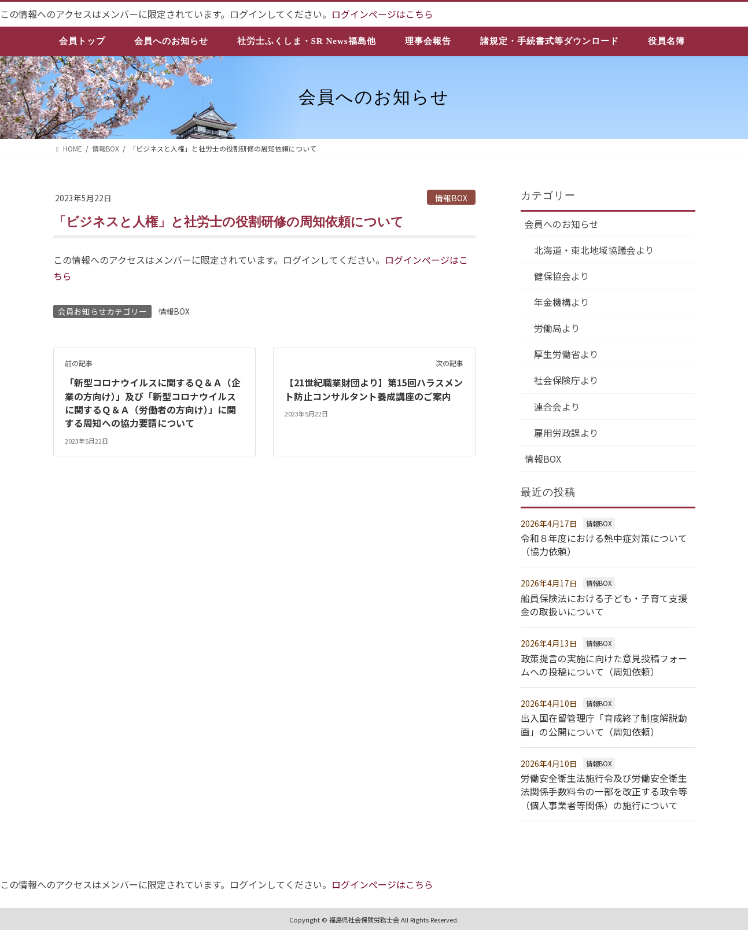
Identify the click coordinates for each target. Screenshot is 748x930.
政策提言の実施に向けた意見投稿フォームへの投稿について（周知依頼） (604, 663)
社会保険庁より (567, 381)
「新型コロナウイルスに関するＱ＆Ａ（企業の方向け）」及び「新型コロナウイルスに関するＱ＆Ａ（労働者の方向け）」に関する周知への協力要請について (153, 400)
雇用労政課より (567, 434)
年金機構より (562, 302)
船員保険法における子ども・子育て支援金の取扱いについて (604, 604)
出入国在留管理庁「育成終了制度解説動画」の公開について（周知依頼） (604, 722)
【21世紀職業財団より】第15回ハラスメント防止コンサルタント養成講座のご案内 (374, 387)
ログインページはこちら (382, 14)
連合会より (558, 407)
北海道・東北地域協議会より (595, 250)
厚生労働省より (567, 355)
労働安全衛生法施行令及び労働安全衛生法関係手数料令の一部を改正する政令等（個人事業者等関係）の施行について (604, 788)
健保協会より (562, 276)
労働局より (558, 328)
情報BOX (451, 197)
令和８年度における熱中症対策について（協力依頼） (604, 545)
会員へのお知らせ (562, 224)
